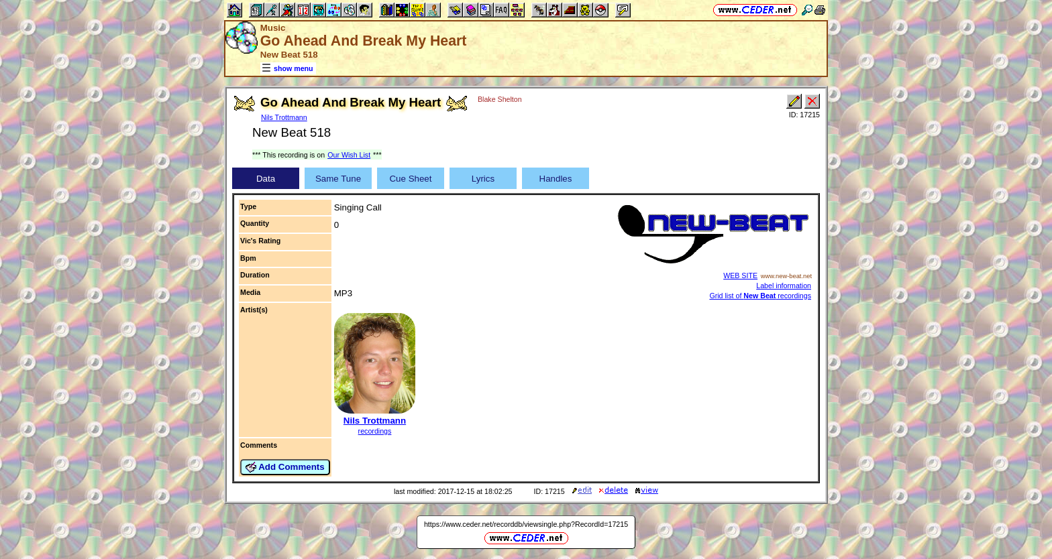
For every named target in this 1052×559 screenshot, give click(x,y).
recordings (375, 431)
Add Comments (285, 467)
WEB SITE (740, 275)
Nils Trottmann (284, 117)
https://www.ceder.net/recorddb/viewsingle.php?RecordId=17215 (526, 524)
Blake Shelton (500, 99)
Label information (783, 286)
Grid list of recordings (760, 296)
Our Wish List (348, 155)
